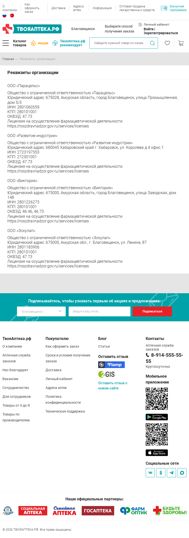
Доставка (58, 8)
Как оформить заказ (32, 8)
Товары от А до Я (16, 405)
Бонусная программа (174, 8)
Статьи (104, 346)
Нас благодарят (15, 370)
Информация (102, 8)
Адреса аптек (78, 8)
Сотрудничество (15, 388)
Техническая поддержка (65, 411)
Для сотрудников (16, 397)
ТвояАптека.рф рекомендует (68, 43)
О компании (9, 8)
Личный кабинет (59, 379)
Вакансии (10, 379)
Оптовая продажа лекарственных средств (137, 8)
